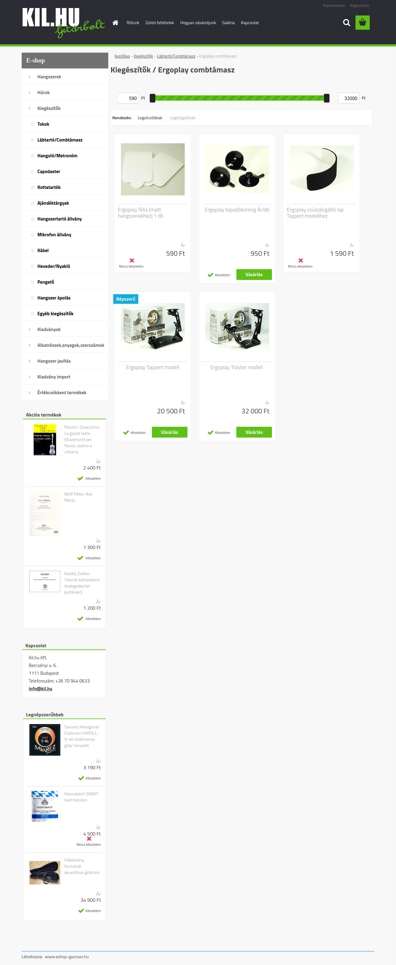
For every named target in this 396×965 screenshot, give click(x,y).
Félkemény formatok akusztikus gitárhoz (82, 866)
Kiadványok (49, 329)
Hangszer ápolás (54, 297)
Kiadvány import (53, 376)
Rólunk (133, 22)
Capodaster (48, 171)
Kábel (43, 250)
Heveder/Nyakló (53, 266)
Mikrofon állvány (54, 234)
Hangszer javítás (54, 361)
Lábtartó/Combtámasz (60, 139)
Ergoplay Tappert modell (152, 367)
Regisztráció (359, 5)
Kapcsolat (250, 22)
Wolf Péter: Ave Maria (78, 497)
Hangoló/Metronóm (57, 155)
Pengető (45, 282)
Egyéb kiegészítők (55, 313)
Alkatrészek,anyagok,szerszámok (70, 345)
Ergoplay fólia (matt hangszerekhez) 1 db (140, 213)
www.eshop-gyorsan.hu (67, 956)
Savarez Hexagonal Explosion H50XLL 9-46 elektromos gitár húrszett (81, 736)
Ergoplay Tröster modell (236, 367)
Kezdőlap (122, 56)
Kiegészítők (49, 108)
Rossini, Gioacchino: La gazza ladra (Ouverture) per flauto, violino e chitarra (82, 439)
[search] (346, 22)
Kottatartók (49, 187)
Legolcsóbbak (150, 117)
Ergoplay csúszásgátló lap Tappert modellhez (315, 213)
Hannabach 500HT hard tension (81, 797)
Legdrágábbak (183, 117)
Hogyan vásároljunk (198, 22)
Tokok (43, 124)
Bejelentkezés (334, 5)
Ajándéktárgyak (53, 203)
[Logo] (64, 22)
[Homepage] (115, 22)
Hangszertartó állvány (59, 218)
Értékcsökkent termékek (61, 392)
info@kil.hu (40, 688)
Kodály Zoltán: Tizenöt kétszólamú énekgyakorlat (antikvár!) (82, 582)
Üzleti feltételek (159, 22)
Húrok (43, 92)
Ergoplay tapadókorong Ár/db (237, 210)
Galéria (228, 22)
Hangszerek (49, 76)
